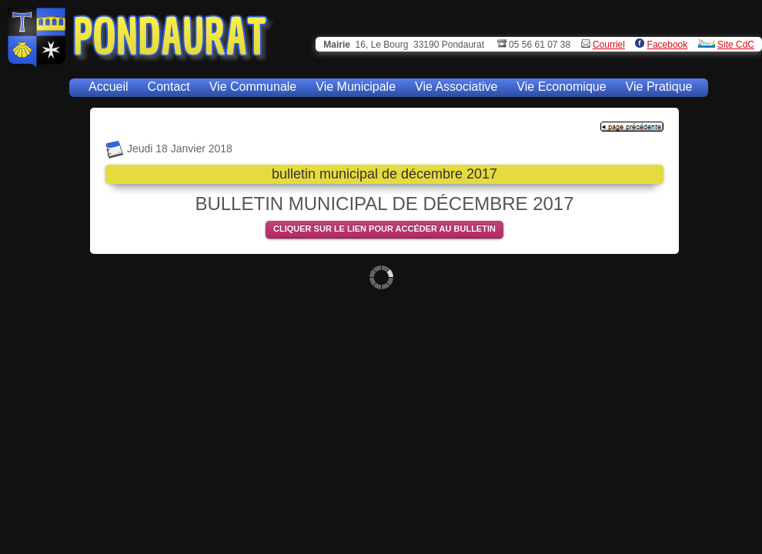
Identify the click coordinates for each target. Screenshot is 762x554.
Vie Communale (253, 86)
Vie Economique (561, 86)
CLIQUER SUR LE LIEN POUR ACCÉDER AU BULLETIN (384, 228)
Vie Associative (456, 86)
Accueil (109, 86)
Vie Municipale (356, 86)
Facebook (667, 44)
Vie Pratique (659, 86)
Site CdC (735, 44)
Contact (169, 86)
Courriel (609, 44)
